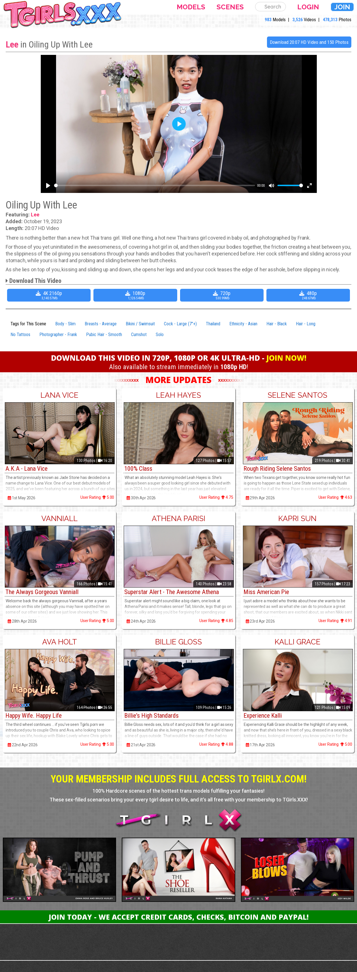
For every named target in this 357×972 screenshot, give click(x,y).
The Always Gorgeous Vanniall (41, 591)
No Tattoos (20, 334)
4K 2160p (49, 295)
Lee (12, 44)
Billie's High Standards (151, 715)
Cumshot (139, 334)
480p (309, 295)
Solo (160, 334)
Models (191, 7)
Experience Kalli (262, 715)
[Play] (48, 185)
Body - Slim (65, 323)
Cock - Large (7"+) (180, 323)
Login (308, 7)
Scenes (230, 7)
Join (342, 7)
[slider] (154, 185)
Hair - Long (305, 323)
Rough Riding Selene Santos (277, 468)
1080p (136, 295)
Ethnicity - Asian (243, 323)
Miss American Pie (266, 591)
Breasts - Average (101, 323)
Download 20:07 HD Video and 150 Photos (309, 42)
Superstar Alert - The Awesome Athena (171, 591)
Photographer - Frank (58, 334)
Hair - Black (276, 323)
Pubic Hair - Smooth (104, 334)
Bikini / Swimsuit (140, 323)
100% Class (138, 468)
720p (222, 295)
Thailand (213, 323)
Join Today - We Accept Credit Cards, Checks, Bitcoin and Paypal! (179, 917)
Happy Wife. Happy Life (33, 715)
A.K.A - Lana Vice (26, 468)
